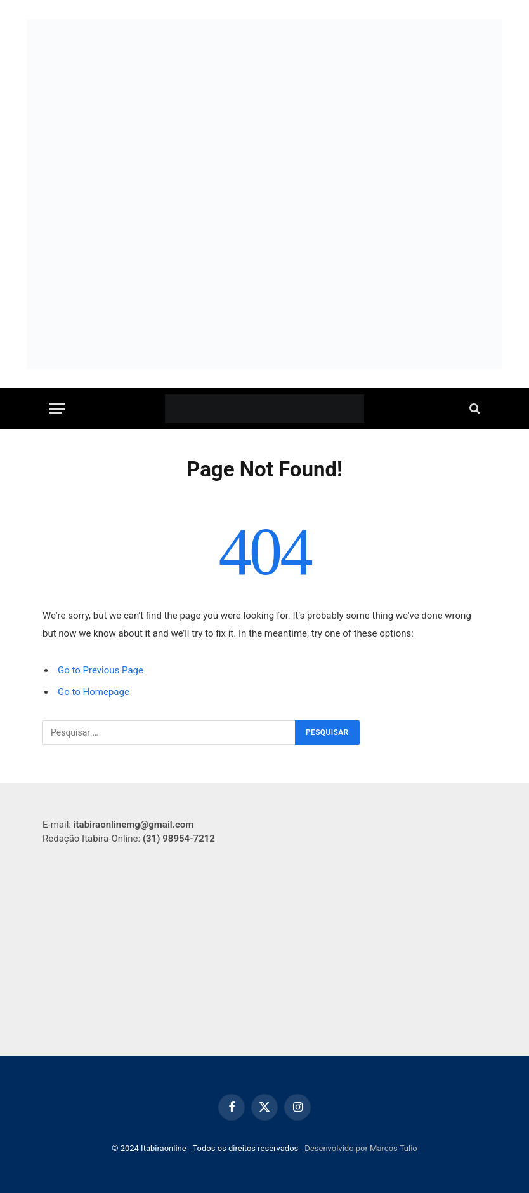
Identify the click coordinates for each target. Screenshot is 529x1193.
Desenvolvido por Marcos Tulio (360, 1148)
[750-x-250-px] (264, 289)
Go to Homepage (93, 692)
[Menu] (57, 408)
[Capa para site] (264, 114)
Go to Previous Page (100, 670)
